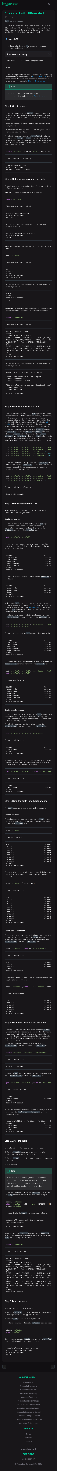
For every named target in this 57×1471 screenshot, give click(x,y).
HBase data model (39, 77)
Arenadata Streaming (28, 1393)
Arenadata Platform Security (28, 1404)
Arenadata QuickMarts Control (28, 1412)
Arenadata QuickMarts (28, 1390)
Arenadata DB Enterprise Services (28, 1419)
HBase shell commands (36, 81)
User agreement (28, 1459)
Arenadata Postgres (29, 1397)
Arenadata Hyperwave (28, 1386)
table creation (33, 607)
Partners (28, 1438)
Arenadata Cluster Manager (28, 1401)
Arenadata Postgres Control (28, 1416)
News (28, 1434)
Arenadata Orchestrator (28, 1423)
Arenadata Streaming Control (28, 1408)
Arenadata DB (28, 1382)
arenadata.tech (28, 1449)
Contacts (28, 1441)
